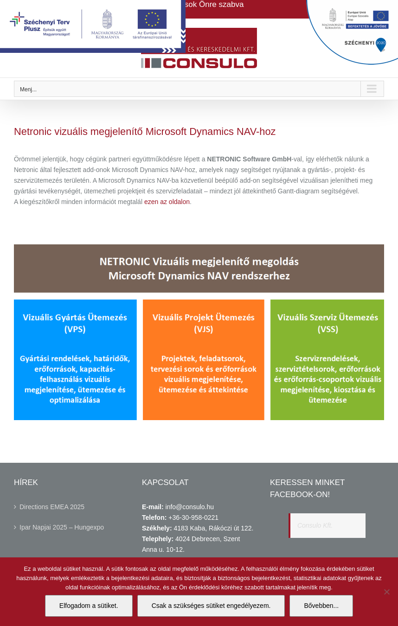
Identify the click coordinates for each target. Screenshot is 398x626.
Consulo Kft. (315, 525)
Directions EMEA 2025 (51, 507)
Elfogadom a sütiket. (88, 605)
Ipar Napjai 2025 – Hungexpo (61, 527)
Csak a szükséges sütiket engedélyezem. (211, 605)
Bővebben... (321, 605)
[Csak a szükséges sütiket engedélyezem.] (386, 591)
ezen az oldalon (167, 201)
